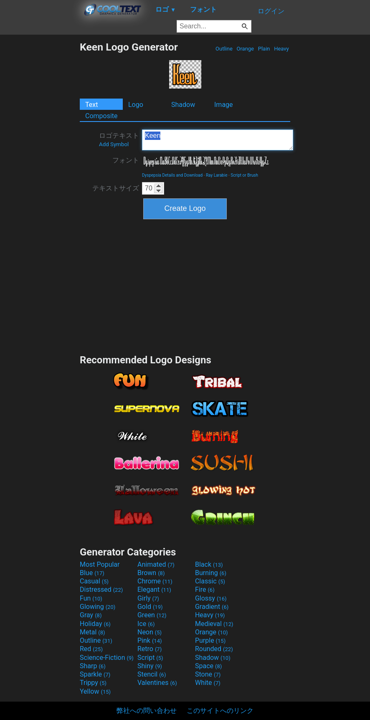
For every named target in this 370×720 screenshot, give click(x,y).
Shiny (149, 666)
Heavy (281, 49)
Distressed (101, 589)
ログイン (271, 11)
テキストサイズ (115, 188)
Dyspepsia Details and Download (172, 175)
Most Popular (100, 564)
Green (152, 615)
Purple (210, 640)
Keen (217, 139)
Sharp (93, 666)
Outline (224, 49)
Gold (150, 607)
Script (150, 658)
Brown (151, 573)
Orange (245, 49)
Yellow (95, 691)
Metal (92, 632)
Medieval (214, 624)
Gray (90, 615)
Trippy (93, 683)
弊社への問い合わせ (147, 711)
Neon (149, 632)
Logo (135, 105)
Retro (149, 649)
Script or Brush (244, 175)
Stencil (151, 674)
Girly (148, 598)
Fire (205, 589)
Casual (94, 581)
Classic (210, 581)
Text (91, 105)
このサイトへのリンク (220, 711)
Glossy (211, 598)
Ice (146, 624)
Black (209, 564)
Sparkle (95, 674)
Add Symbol (114, 144)
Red (91, 649)
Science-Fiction (107, 658)
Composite (101, 116)
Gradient (211, 607)
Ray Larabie (217, 175)
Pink (149, 640)
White (207, 683)
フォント (125, 160)
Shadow (183, 105)
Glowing (97, 607)
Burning (210, 573)
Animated (156, 564)
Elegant (154, 589)
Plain (263, 49)
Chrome (154, 581)
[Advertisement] (39, 166)
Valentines (157, 683)
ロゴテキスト (119, 139)
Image (223, 105)
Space (208, 666)
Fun (91, 598)
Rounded (214, 649)
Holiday (95, 624)
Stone (207, 674)
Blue (92, 573)
